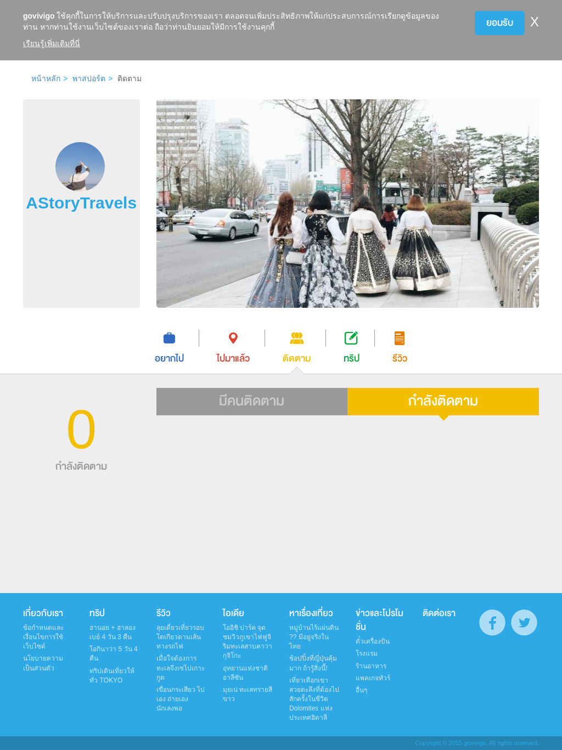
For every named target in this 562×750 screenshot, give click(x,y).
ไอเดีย (233, 613)
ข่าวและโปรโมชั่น (379, 620)
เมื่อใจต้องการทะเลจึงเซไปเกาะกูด (180, 668)
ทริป (97, 613)
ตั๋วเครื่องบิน (373, 641)
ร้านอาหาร (371, 666)
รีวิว (163, 613)
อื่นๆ (361, 690)
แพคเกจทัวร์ (373, 678)
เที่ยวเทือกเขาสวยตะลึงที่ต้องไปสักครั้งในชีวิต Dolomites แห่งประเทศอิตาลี (314, 699)
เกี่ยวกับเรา (43, 613)
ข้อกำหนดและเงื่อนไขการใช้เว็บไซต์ (43, 637)
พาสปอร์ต (88, 78)
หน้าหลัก (45, 78)
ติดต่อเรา (439, 613)
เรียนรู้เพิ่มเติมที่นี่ (51, 43)
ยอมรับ (499, 22)
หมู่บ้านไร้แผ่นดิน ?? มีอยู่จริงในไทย (314, 637)
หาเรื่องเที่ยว (311, 613)
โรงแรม (367, 653)
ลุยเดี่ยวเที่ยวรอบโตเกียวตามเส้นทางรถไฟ (180, 637)
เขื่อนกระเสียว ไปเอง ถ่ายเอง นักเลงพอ (180, 699)
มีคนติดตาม (251, 401)
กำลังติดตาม (443, 401)
